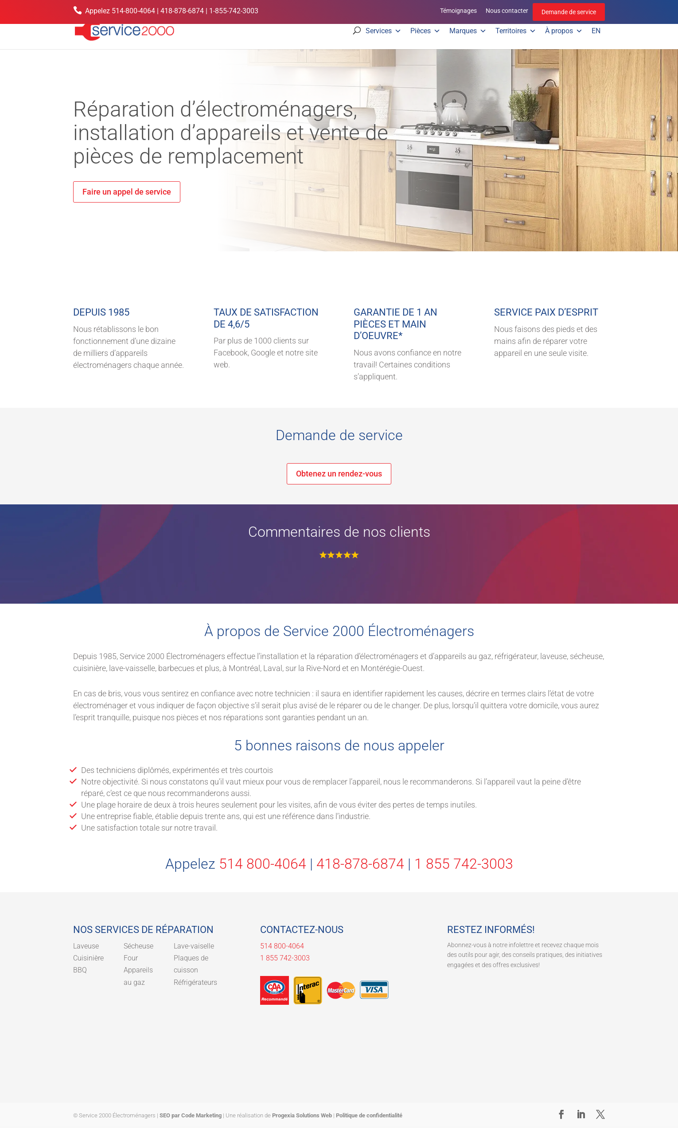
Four (131, 958)
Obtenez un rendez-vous (339, 473)
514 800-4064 (262, 863)
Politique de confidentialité (369, 1115)
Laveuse (86, 946)
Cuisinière (88, 958)
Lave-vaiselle (194, 946)
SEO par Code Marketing (191, 1115)
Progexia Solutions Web (302, 1115)
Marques (468, 31)
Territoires (515, 31)
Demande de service (569, 12)
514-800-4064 (133, 11)
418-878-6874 (182, 11)
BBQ (80, 970)
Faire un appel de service (126, 191)
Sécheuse (138, 946)
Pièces (425, 31)
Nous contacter (507, 10)
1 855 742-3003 (463, 863)
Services (383, 31)
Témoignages (458, 10)
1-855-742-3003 (233, 11)
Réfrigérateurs (195, 982)
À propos (564, 31)
